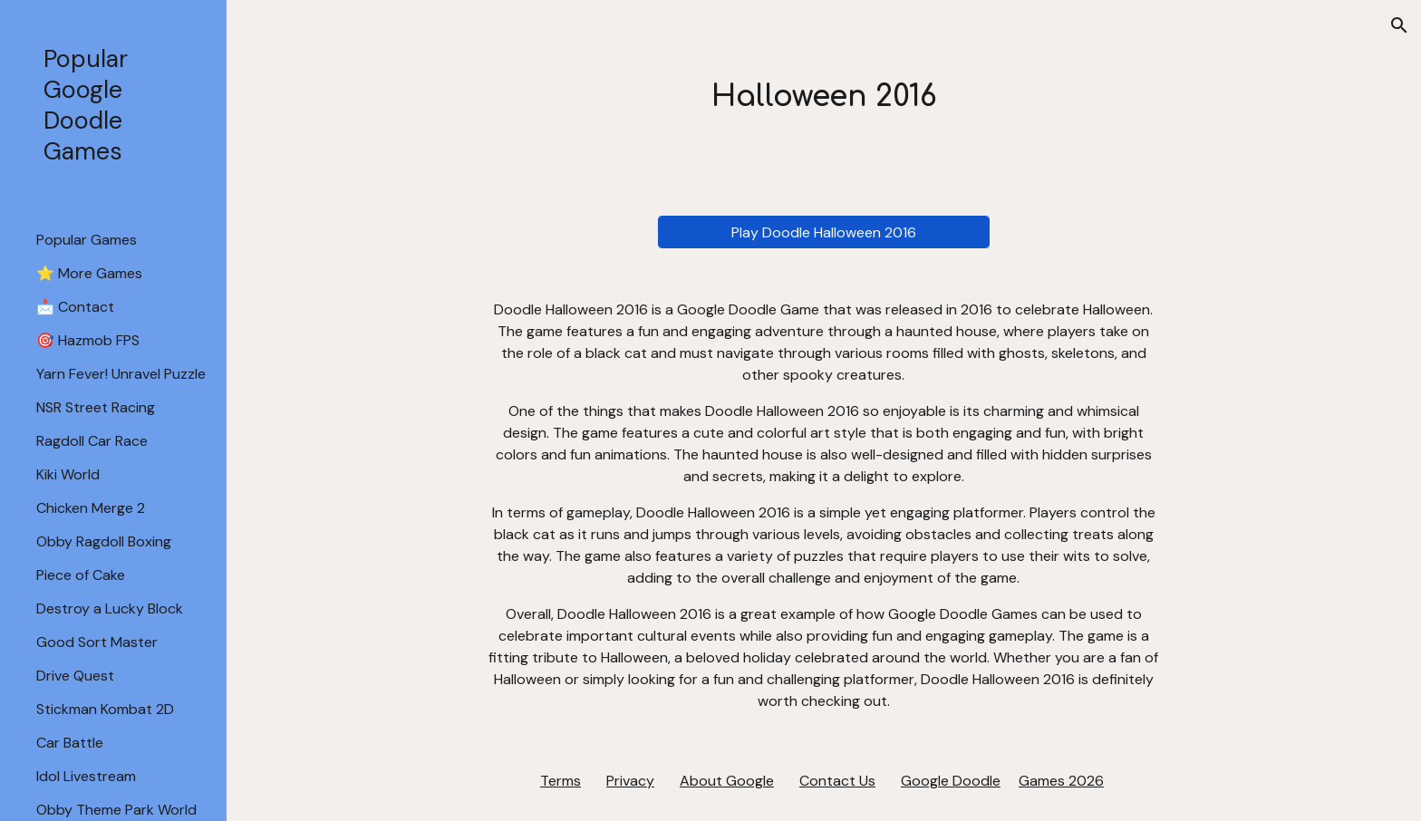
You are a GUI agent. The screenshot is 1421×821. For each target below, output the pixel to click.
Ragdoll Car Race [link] (92, 440)
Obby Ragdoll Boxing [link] (103, 541)
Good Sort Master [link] (97, 642)
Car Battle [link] (69, 742)
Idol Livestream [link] (86, 776)
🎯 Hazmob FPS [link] (88, 340)
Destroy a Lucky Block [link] (109, 608)
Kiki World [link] (68, 474)
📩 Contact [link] (75, 306)
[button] (1399, 25)
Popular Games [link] (86, 239)
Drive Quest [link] (75, 675)
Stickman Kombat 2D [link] (105, 709)
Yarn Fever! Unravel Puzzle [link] (121, 373)
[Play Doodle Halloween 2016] (823, 232)
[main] (824, 96)
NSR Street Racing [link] (95, 407)
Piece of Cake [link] (80, 574)
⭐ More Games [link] (89, 273)
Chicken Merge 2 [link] (90, 507)
